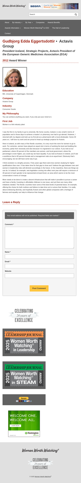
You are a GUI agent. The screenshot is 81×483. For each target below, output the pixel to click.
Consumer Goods (9, 109)
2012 (5, 60)
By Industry (17, 22)
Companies (40, 22)
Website (8, 271)
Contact (8, 33)
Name (8, 252)
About (7, 22)
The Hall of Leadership (60, 28)
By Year (29, 22)
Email (7, 261)
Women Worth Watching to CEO (36, 28)
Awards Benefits (54, 22)
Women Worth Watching (43, 476)
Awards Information (13, 28)
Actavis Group (8, 101)
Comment (9, 224)
